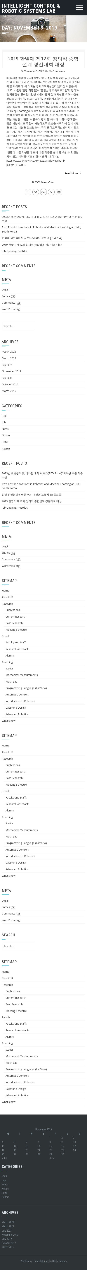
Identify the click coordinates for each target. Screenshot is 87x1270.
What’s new (8, 720)
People (6, 636)
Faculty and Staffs (16, 642)
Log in (5, 289)
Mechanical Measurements (22, 675)
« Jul (4, 1158)
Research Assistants (17, 649)
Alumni (10, 655)
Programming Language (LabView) (26, 688)
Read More (73, 173)
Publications (13, 610)
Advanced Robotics (17, 714)
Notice (6, 435)
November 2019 (11, 371)
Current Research (16, 616)
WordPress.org (11, 309)
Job (4, 422)
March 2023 (9, 351)
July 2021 (7, 365)
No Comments (56, 71)
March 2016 (9, 391)
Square (45, 1261)
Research (7, 603)
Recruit (6, 448)
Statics (9, 668)
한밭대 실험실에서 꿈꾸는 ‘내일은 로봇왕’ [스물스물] (32, 238)
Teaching (7, 662)
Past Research (14, 623)
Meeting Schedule (16, 629)
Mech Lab (11, 681)
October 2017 (10, 384)
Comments (11, 303)
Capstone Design (16, 707)
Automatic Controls (17, 694)
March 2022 (9, 358)
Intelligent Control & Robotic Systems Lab (31, 8)
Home (5, 590)
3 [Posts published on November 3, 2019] (73, 1137)
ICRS (37, 182)
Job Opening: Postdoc (15, 251)
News (44, 182)
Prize (50, 182)
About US (7, 597)
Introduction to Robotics (20, 701)
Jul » (51, 1158)
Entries (8, 296)
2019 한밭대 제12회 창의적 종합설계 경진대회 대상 (43, 61)
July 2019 (7, 378)
